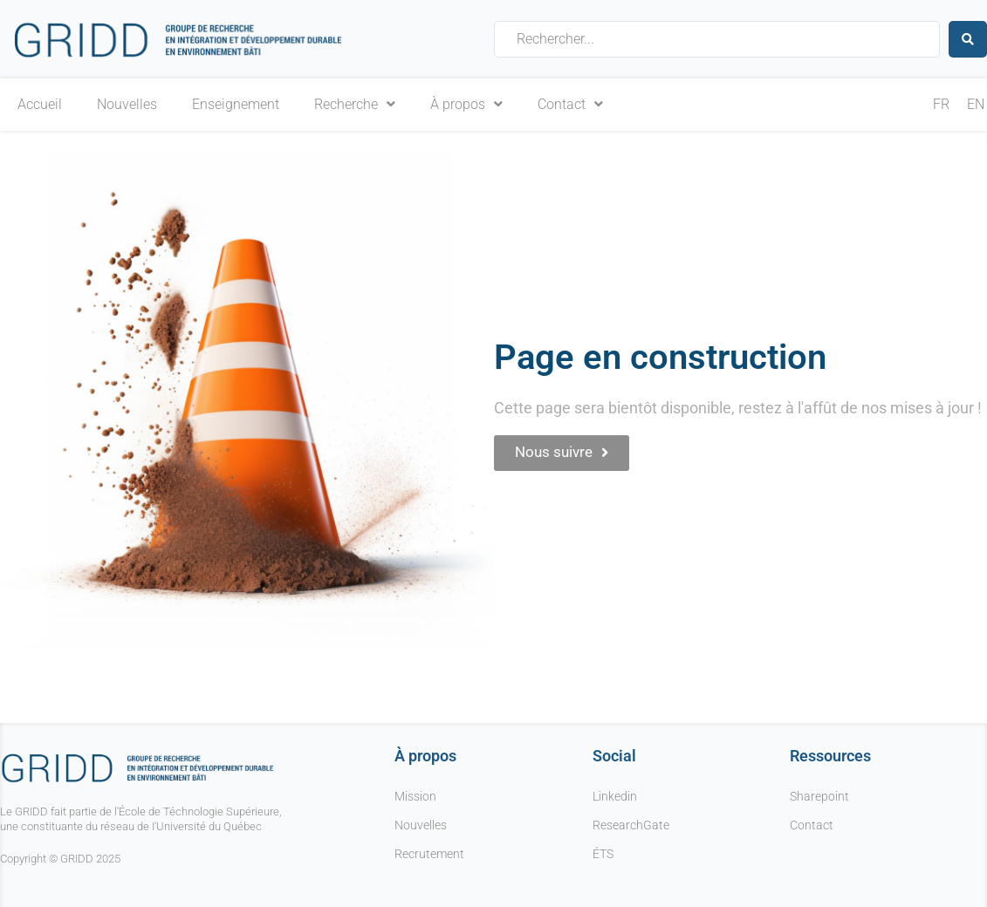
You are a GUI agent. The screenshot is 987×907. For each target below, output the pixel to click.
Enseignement (235, 105)
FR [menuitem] (941, 105)
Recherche (354, 104)
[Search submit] (968, 39)
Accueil (39, 105)
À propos (466, 104)
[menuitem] (941, 106)
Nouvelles (127, 105)
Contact (570, 104)
